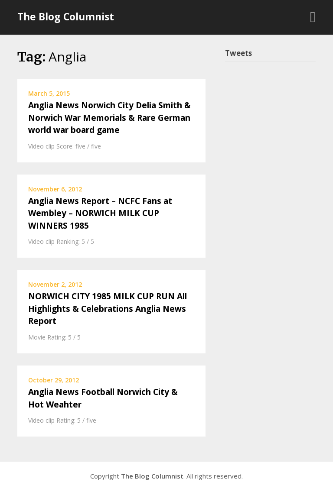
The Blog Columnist (65, 16)
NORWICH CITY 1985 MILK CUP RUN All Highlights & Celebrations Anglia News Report (107, 309)
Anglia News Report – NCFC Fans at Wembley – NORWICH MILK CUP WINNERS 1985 (100, 213)
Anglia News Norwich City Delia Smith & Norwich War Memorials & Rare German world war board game (109, 118)
